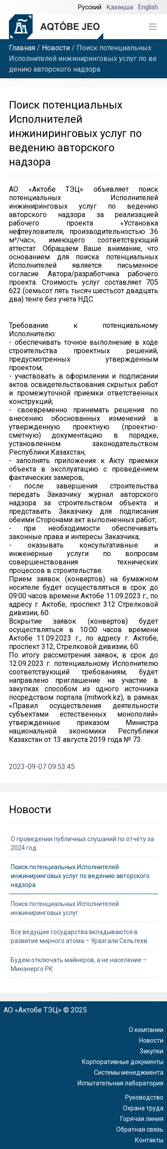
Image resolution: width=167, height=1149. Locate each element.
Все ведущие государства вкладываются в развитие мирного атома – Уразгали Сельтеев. (80, 936)
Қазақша (120, 7)
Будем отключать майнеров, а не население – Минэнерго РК (79, 964)
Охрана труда (143, 1108)
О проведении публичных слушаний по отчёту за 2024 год (82, 843)
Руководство (144, 1097)
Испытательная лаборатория (120, 1083)
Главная (22, 48)
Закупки (151, 1051)
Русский (90, 7)
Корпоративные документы (122, 1061)
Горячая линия (141, 1118)
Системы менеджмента (128, 1072)
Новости (56, 48)
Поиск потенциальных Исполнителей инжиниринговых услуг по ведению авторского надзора (80, 875)
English (148, 7)
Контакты (149, 1140)
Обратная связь (139, 1129)
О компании (146, 1029)
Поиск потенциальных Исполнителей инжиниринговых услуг (65, 908)
